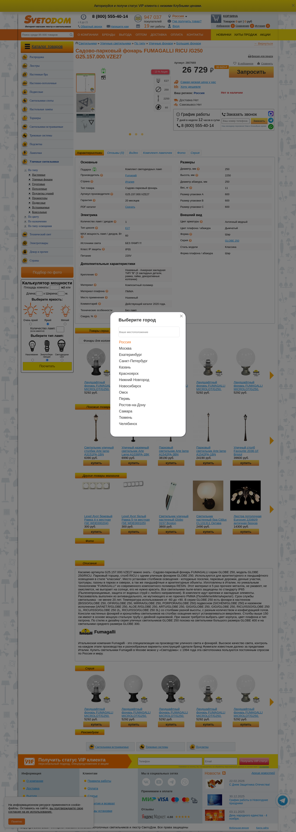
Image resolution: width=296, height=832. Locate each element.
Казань (125, 367)
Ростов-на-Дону (132, 405)
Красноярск (128, 374)
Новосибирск (130, 386)
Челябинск (128, 424)
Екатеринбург (130, 355)
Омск (123, 392)
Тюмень (125, 417)
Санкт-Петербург (133, 361)
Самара (125, 411)
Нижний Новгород (134, 380)
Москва (125, 348)
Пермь (124, 399)
